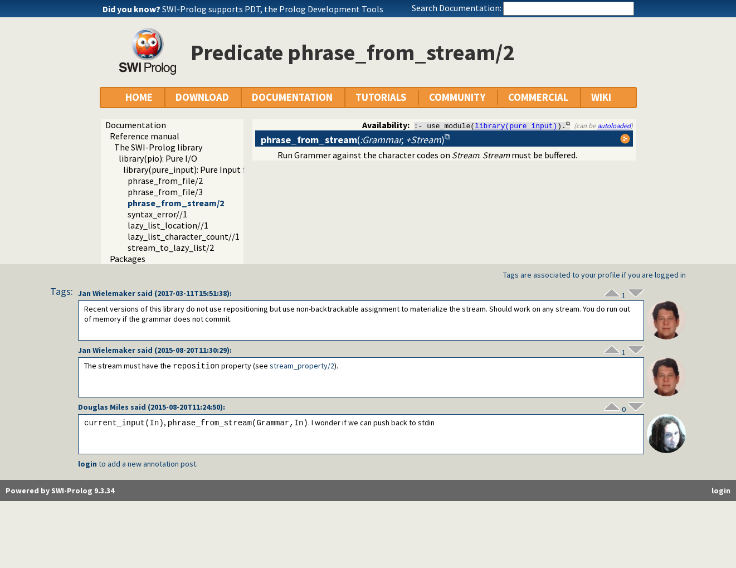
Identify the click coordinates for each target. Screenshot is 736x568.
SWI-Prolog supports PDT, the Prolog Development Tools (272, 8)
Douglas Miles (103, 407)
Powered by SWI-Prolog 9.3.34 (60, 491)
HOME (139, 97)
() (353, 139)
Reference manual (144, 136)
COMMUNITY (457, 97)
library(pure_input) (516, 125)
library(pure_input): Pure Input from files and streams (226, 169)
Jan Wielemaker (106, 293)
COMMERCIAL (538, 97)
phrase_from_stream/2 (176, 202)
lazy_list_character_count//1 (184, 236)
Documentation (135, 124)
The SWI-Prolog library (158, 147)
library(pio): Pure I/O (158, 158)
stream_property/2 (302, 366)
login (87, 464)
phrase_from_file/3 (165, 191)
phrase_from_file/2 (165, 180)
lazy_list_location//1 (168, 225)
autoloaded (614, 125)
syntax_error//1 (157, 214)
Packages (127, 258)
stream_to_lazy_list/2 (171, 247)
